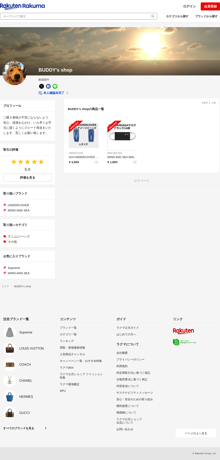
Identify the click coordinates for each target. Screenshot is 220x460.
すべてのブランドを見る (18, 428)
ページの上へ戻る (196, 433)
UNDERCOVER (76, 153)
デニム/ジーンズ (19, 236)
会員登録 (210, 6)
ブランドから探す (206, 16)
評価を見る (27, 177)
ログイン (189, 6)
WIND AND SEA (114, 153)
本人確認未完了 (51, 93)
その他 (12, 241)
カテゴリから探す (177, 16)
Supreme (14, 268)
